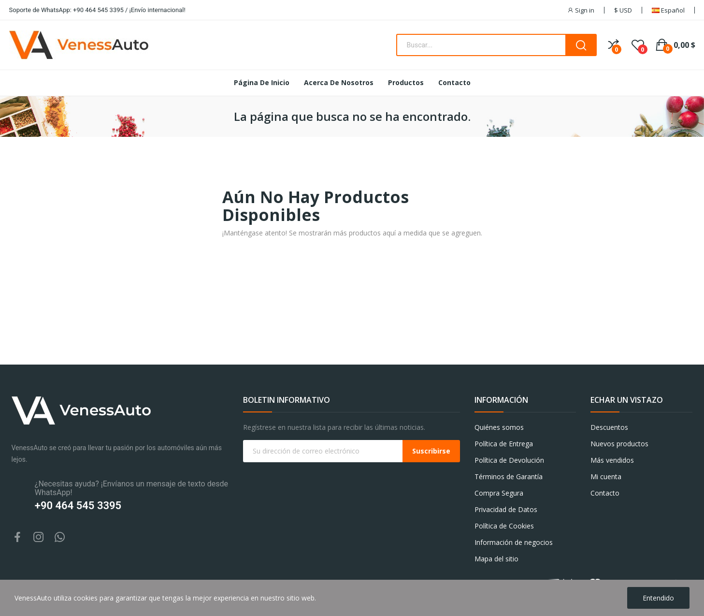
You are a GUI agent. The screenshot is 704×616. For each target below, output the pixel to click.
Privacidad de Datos (505, 509)
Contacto (604, 493)
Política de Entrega (503, 443)
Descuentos (609, 427)
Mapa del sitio (496, 558)
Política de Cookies (504, 525)
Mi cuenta (605, 476)
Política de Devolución (509, 460)
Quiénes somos (499, 427)
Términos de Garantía (508, 476)
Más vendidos (612, 460)
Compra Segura (498, 493)
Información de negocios (513, 542)
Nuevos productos (619, 443)
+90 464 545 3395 (78, 505)
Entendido (658, 597)
